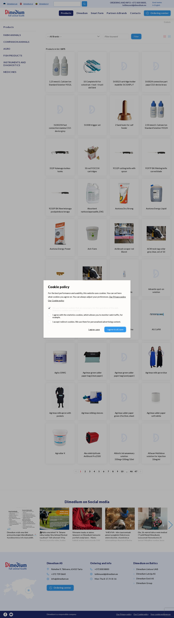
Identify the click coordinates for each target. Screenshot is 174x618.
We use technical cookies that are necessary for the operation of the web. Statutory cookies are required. (85, 309)
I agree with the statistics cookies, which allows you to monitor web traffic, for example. (87, 316)
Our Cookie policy (56, 300)
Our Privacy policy (117, 297)
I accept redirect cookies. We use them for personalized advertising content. (86, 322)
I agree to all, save (115, 329)
